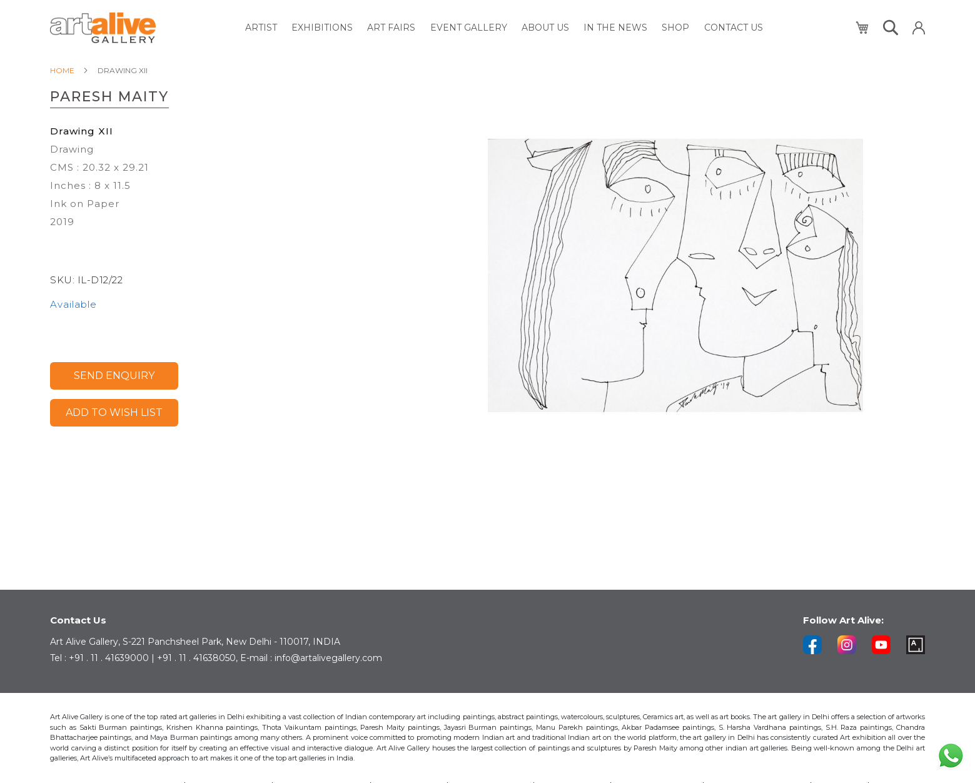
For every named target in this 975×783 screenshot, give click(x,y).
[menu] (505, 28)
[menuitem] (270, 28)
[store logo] (103, 28)
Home (62, 70)
